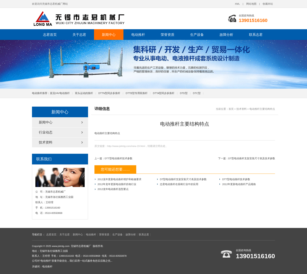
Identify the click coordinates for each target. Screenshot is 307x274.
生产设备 (197, 34)
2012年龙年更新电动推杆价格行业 (117, 184)
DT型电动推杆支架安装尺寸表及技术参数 (251, 158)
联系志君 (256, 34)
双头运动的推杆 (84, 93)
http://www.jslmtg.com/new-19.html (126, 146)
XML (237, 4)
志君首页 (50, 34)
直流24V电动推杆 (60, 93)
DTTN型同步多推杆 (109, 93)
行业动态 (45, 132)
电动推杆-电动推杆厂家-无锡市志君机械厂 (90, 18)
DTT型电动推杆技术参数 (118, 158)
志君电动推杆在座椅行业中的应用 (179, 184)
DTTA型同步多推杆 (163, 93)
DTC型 (197, 93)
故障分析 (226, 34)
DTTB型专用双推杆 (137, 93)
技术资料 (241, 109)
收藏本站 (268, 4)
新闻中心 (109, 34)
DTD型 (184, 93)
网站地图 (251, 4)
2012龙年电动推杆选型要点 (113, 189)
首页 (231, 109)
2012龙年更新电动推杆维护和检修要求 (120, 179)
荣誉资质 (167, 34)
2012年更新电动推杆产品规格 (239, 184)
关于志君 (79, 34)
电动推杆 (138, 34)
